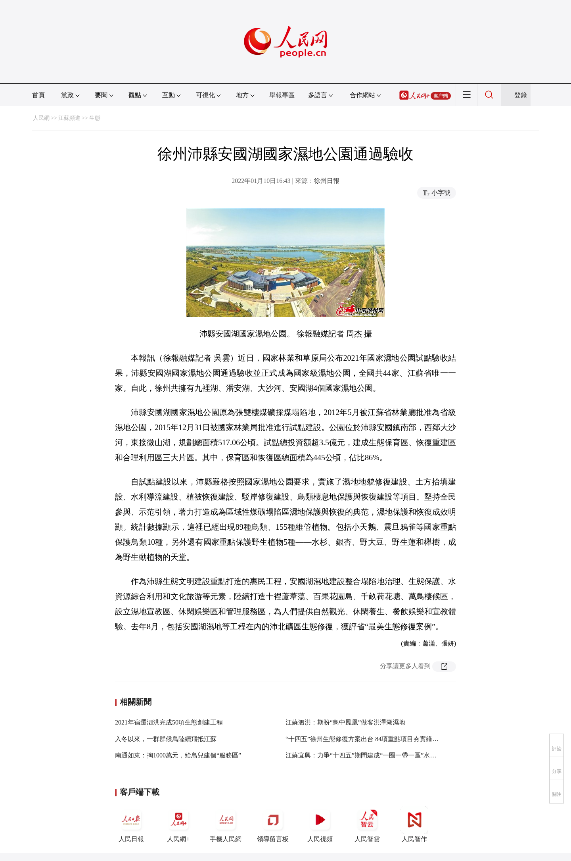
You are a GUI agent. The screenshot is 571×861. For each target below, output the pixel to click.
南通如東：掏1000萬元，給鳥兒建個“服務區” (178, 755)
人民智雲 (367, 824)
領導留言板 (273, 824)
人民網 (41, 118)
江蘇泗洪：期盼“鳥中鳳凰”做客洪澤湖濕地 (345, 722)
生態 (94, 118)
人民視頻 (320, 824)
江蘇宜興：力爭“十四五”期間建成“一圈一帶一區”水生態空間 (370, 755)
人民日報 (131, 824)
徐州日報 (326, 180)
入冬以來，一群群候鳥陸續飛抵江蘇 (166, 739)
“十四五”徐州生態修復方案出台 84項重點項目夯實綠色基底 (368, 739)
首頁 (38, 95)
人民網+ (178, 824)
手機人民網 (225, 824)
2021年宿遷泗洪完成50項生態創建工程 (169, 722)
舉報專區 (282, 95)
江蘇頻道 (69, 118)
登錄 (520, 95)
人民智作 (414, 824)
